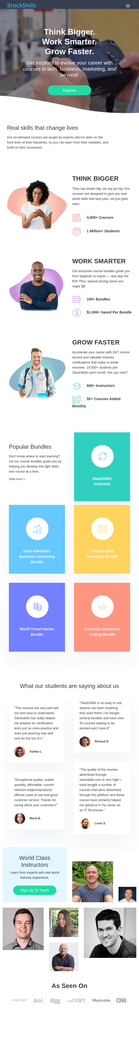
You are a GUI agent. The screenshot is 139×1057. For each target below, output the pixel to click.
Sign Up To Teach (35, 890)
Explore (69, 90)
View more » (17, 479)
